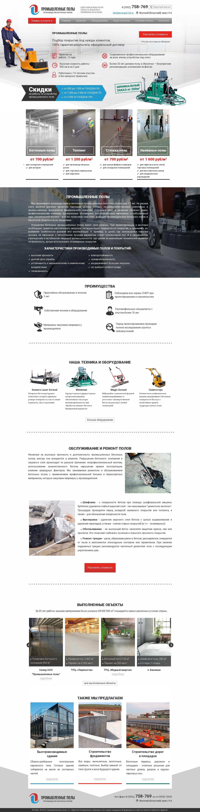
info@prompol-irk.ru (123, 13)
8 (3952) (135, 7)
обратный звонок (160, 7)
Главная (66, 20)
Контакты (164, 20)
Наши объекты (121, 20)
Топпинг (79, 150)
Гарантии (81, 20)
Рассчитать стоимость (155, 34)
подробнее (46, 678)
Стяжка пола (116, 150)
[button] (29, 645)
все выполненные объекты (100, 683)
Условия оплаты (144, 20)
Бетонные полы (42, 150)
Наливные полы (153, 150)
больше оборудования (100, 419)
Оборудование (99, 20)
